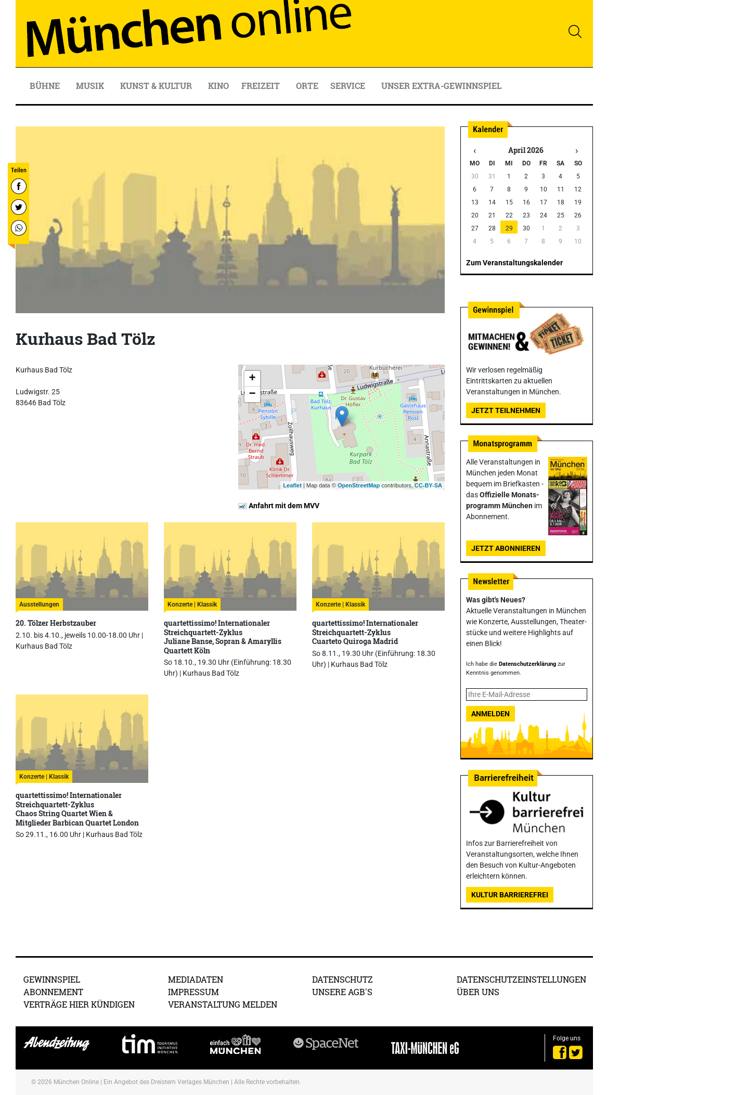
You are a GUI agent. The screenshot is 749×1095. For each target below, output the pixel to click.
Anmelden (490, 714)
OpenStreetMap (359, 485)
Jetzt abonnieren (505, 548)
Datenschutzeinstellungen (521, 979)
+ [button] (252, 379)
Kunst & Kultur (157, 85)
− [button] (252, 394)
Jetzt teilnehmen (505, 410)
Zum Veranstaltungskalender (514, 263)
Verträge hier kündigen (79, 1004)
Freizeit (261, 85)
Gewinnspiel (51, 979)
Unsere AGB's (342, 991)
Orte (307, 85)
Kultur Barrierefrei (509, 895)
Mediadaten (195, 979)
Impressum (193, 991)
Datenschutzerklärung (527, 664)
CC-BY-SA (428, 485)
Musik (91, 85)
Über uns (478, 991)
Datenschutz (342, 979)
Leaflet (292, 485)
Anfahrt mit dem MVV (278, 505)
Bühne (46, 85)
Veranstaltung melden (222, 1004)
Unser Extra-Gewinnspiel (441, 85)
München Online (76, 1082)
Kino (218, 85)
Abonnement (53, 991)
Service (348, 85)
